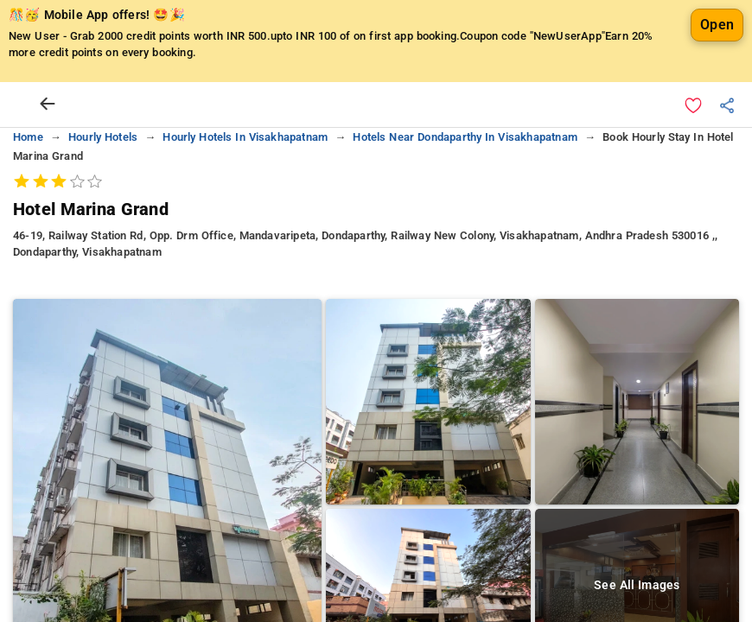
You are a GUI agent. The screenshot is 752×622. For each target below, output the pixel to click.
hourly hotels (102, 136)
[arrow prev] (47, 104)
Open (717, 24)
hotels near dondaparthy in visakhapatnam (465, 136)
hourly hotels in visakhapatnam (245, 136)
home (28, 136)
